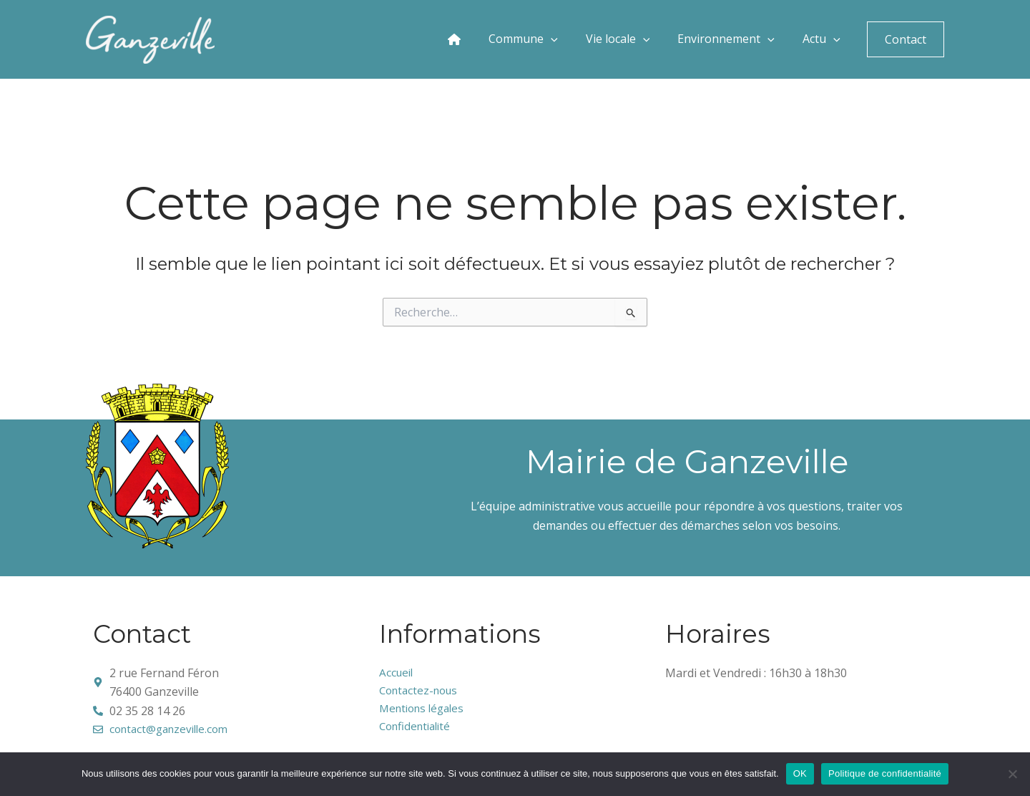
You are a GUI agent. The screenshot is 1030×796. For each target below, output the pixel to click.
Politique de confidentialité (884, 773)
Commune (560, 39)
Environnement (741, 39)
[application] (589, 39)
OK (800, 773)
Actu (825, 39)
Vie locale (643, 39)
